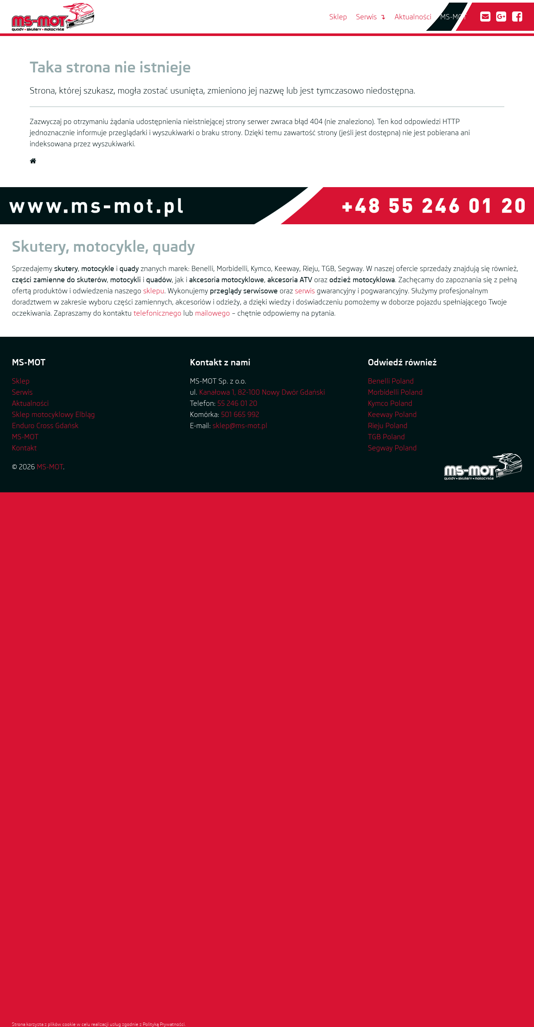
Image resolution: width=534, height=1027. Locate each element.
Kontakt (24, 448)
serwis (305, 291)
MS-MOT (453, 17)
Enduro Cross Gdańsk (45, 425)
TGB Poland (386, 437)
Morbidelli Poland (395, 392)
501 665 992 (240, 414)
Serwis (366, 17)
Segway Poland (392, 448)
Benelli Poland (391, 381)
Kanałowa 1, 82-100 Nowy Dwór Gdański (262, 392)
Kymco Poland (390, 403)
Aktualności (413, 17)
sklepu (153, 291)
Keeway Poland (392, 414)
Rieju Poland (388, 425)
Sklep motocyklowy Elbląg (53, 414)
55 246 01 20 (237, 403)
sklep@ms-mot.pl (239, 425)
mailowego (212, 313)
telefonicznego (157, 313)
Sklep (338, 17)
